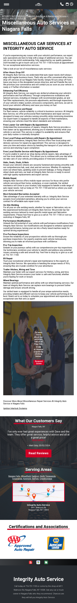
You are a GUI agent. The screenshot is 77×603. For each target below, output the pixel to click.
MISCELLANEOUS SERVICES (14, 18)
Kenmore (27, 476)
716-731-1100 (45, 62)
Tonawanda (17, 476)
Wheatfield (26, 474)
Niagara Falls (14, 474)
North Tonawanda (47, 474)
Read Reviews (38, 451)
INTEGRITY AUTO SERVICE (13, 16)
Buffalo (35, 476)
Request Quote (39, 362)
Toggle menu (6, 4)
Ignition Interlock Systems (15, 408)
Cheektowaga (46, 476)
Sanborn (35, 474)
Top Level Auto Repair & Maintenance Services (46, 16)
